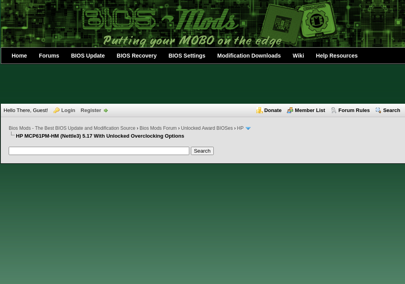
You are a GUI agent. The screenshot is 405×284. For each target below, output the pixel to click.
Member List (310, 110)
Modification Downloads (249, 55)
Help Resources (337, 55)
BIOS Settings (187, 55)
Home (19, 55)
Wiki (298, 55)
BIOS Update (88, 55)
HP (240, 128)
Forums (49, 55)
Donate (273, 110)
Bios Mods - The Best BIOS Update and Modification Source (72, 128)
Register (91, 110)
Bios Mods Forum (158, 128)
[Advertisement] (203, 84)
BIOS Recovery (136, 55)
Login (68, 110)
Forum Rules (354, 110)
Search (391, 110)
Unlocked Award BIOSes (207, 128)
